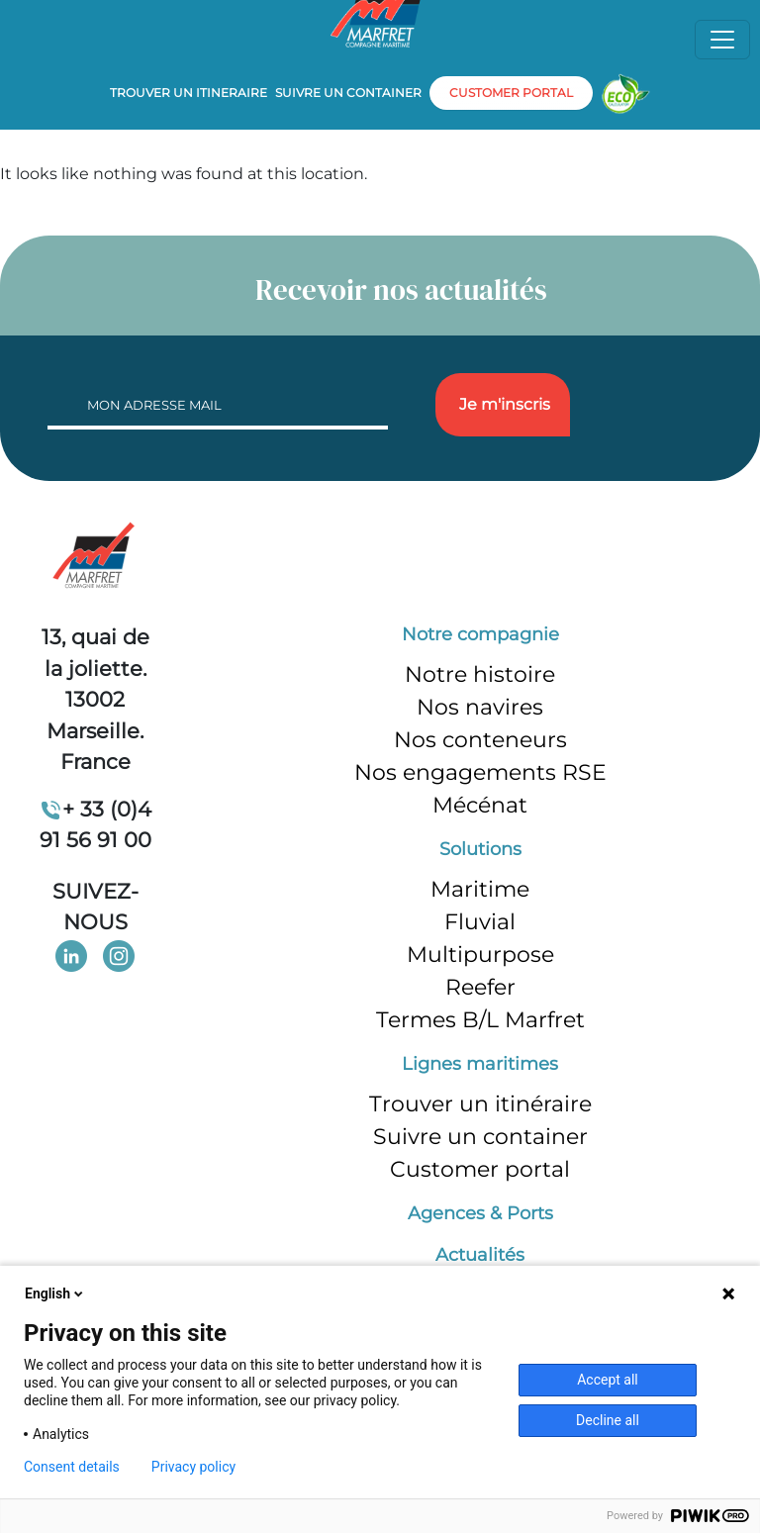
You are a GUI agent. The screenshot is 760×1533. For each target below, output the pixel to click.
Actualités (479, 1255)
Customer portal (480, 1169)
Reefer (480, 987)
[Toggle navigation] (722, 39)
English (55, 1293)
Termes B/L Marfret (480, 1019)
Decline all (607, 1420)
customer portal (511, 92)
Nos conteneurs (480, 739)
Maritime (479, 889)
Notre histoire (480, 674)
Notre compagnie (480, 634)
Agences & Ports (480, 1213)
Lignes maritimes (480, 1064)
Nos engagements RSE (480, 772)
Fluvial (480, 922)
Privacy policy (193, 1467)
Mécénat (479, 805)
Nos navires (480, 707)
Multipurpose (480, 954)
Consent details (72, 1467)
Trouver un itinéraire (480, 1104)
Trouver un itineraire (188, 92)
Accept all (607, 1380)
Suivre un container (348, 92)
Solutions (480, 849)
